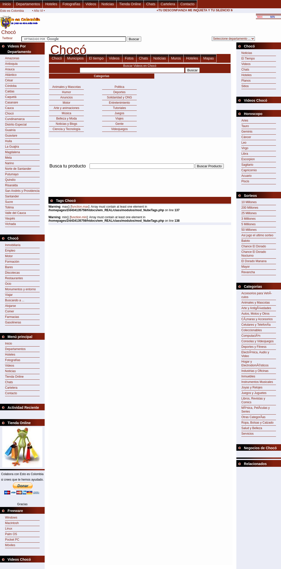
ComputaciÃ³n (250, 335)
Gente (119, 124)
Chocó (9, 113)
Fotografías (71, 4)
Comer (9, 311)
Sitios (245, 86)
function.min (79, 217)
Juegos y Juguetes (253, 393)
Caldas (9, 91)
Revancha (248, 272)
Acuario (246, 176)
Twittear (7, 38)
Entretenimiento (119, 102)
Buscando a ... (14, 300)
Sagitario (247, 164)
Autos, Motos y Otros (255, 313)
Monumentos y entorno (20, 289)
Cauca (9, 108)
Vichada (10, 224)
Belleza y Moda (66, 118)
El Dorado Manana (253, 261)
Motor (9, 256)
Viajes (119, 118)
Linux (8, 528)
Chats (151, 4)
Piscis (245, 181)
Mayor (245, 266)
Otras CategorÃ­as (253, 417)
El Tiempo (248, 58)
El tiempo (96, 58)
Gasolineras (13, 322)
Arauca (10, 69)
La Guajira (12, 146)
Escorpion (248, 159)
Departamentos (28, 4)
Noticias (107, 4)
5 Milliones (248, 224)
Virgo (244, 148)
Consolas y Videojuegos (257, 341)
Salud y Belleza (251, 428)
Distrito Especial (16, 124)
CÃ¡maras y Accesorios (257, 319)
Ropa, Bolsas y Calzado (257, 422)
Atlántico (11, 75)
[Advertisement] (259, 479)
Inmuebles (248, 376)
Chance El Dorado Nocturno (253, 253)
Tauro (245, 126)
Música (66, 113)
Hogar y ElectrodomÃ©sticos (254, 363)
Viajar (9, 295)
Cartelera (168, 4)
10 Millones (249, 202)
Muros (176, 58)
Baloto (245, 241)
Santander (12, 196)
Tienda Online (130, 4)
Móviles (10, 545)
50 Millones (249, 230)
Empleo (10, 250)
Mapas (208, 58)
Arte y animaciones (66, 108)
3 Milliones (248, 218)
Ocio (8, 284)
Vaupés (10, 218)
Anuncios (66, 97)
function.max (80, 206)
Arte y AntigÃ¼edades (256, 308)
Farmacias (12, 317)
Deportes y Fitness (253, 347)
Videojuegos (119, 129)
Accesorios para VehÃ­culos (256, 295)
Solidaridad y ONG (119, 97)
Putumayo (12, 174)
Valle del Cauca (15, 213)
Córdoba (11, 86)
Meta (8, 157)
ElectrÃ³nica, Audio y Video (255, 354)
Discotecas (12, 272)
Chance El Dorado (253, 246)
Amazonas (12, 58)
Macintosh (12, 523)
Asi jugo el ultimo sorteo (257, 235)
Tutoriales (119, 108)
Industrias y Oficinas (254, 371)
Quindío (10, 180)
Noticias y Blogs (66, 124)
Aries (244, 120)
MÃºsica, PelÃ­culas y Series (255, 409)
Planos (246, 80)
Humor (66, 92)
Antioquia (11, 64)
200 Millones (249, 207)
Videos (91, 4)
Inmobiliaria (12, 245)
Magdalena (12, 152)
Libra (244, 153)
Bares (9, 267)
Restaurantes (14, 278)
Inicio (7, 4)
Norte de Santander (18, 168)
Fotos (129, 58)
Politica (119, 87)
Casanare (11, 102)
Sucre (9, 202)
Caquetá (10, 97)
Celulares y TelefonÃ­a (256, 324)
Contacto (187, 4)
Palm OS (11, 534)
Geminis (246, 131)
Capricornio (249, 170)
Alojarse (10, 306)
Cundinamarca (15, 119)
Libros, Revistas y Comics (253, 400)
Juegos (119, 113)
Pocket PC (12, 539)
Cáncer (246, 137)
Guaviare (11, 135)
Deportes (119, 92)
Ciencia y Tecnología (67, 129)
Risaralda (11, 185)
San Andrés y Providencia (22, 191)
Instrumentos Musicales (257, 382)
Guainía (10, 130)
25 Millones (249, 213)
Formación (12, 261)
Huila (8, 141)
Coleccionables (251, 330)
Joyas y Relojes (251, 387)
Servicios (247, 433)
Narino (9, 163)
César (9, 80)
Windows (11, 517)
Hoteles (51, 4)
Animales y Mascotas (66, 87)
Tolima (9, 207)
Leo (243, 142)
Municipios (75, 58)
